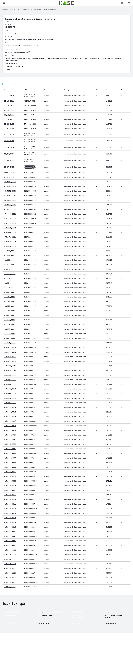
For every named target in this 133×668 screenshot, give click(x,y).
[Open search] (129, 3)
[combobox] (122, 3)
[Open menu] (4, 3)
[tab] (4, 84)
